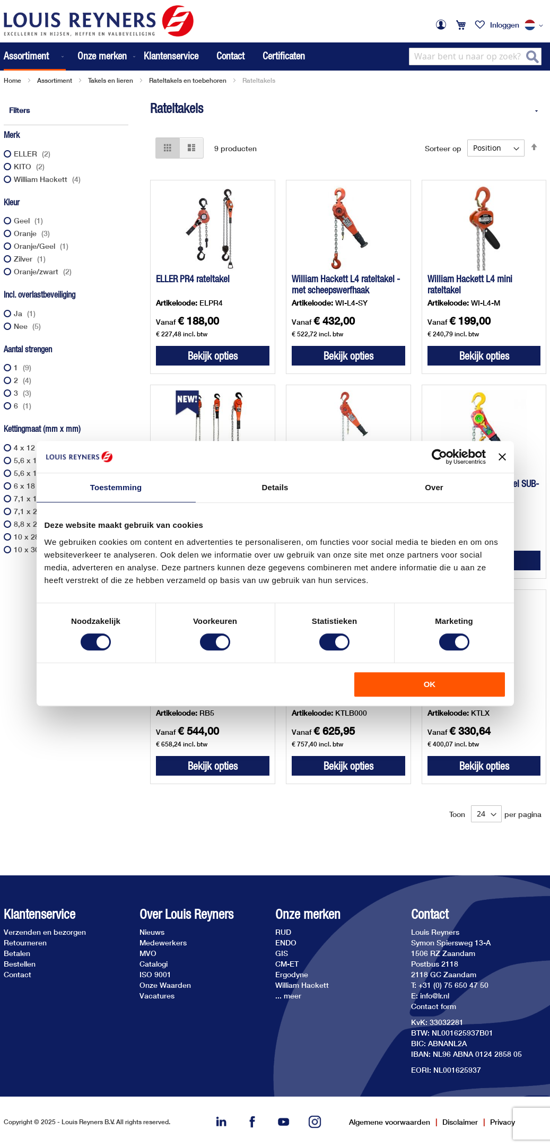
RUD (283, 931)
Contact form (433, 1006)
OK (430, 684)
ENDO (285, 942)
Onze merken (308, 914)
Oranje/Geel (42, 245)
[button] (536, 25)
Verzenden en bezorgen (45, 931)
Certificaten (284, 56)
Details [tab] (275, 487)
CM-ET (287, 963)
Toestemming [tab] (116, 487)
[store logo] (99, 21)
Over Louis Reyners (186, 914)
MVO (147, 953)
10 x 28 (34, 536)
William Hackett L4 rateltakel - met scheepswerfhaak (346, 284)
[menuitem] (35, 56)
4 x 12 (32, 447)
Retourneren (25, 942)
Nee (28, 326)
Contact (230, 56)
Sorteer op (443, 147)
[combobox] (475, 56)
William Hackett (48, 179)
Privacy (502, 1121)
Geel (30, 220)
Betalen (17, 953)
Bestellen (20, 963)
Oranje (33, 233)
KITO (30, 166)
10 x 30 (34, 549)
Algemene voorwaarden (389, 1121)
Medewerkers (163, 942)
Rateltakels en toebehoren (187, 80)
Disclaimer (460, 1121)
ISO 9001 (155, 974)
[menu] (70, 56)
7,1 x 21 (35, 511)
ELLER (33, 153)
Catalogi (153, 963)
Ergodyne (291, 974)
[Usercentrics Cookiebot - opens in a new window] (439, 457)
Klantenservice (171, 56)
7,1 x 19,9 (39, 498)
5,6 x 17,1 (39, 472)
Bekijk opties (213, 356)
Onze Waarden (165, 984)
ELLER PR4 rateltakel (193, 278)
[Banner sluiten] (502, 456)
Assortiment (54, 80)
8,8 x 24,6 (39, 523)
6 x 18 (32, 485)
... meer (288, 995)
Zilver (31, 258)
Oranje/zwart (44, 271)
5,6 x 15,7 (39, 460)
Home (12, 80)
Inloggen (504, 24)
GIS (281, 953)
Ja (26, 313)
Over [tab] (434, 487)
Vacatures (156, 995)
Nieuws (151, 931)
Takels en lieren (110, 80)
